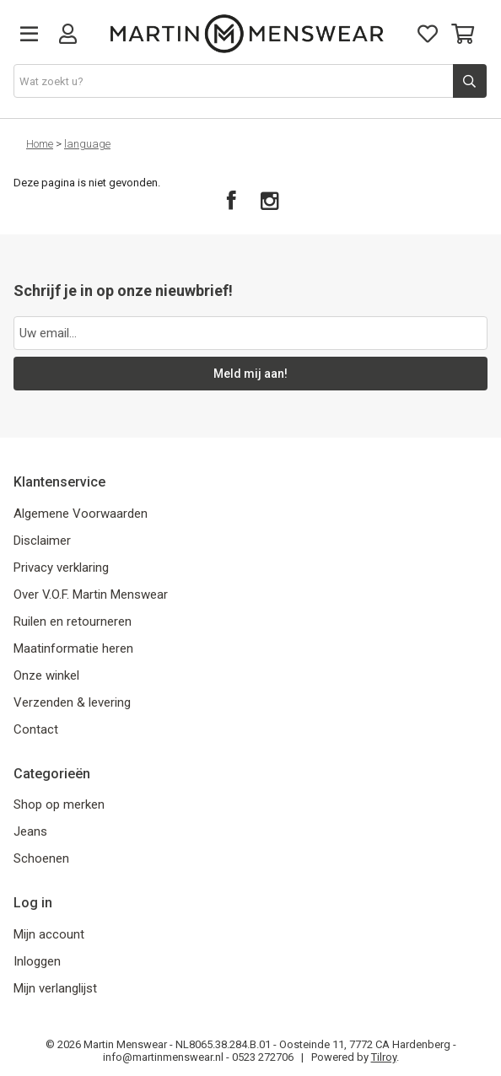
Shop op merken (59, 804)
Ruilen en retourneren (72, 621)
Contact (35, 729)
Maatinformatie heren (73, 648)
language (87, 143)
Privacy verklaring (61, 567)
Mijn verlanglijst (55, 988)
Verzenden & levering (72, 702)
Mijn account (48, 934)
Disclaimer (42, 540)
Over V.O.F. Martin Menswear (90, 594)
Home (39, 143)
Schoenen (41, 858)
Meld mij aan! (250, 373)
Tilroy (383, 1057)
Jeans (30, 831)
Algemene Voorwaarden (80, 513)
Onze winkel (46, 675)
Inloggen (37, 961)
